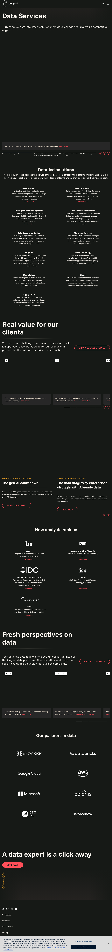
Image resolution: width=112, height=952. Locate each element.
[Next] (108, 153)
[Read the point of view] (77, 694)
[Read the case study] (26, 380)
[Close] (108, 943)
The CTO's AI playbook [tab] (79, 721)
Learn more (29, 201)
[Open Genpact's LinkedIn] (12, 909)
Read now (68, 509)
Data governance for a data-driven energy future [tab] (79, 154)
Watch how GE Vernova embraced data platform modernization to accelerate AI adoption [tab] (49, 154)
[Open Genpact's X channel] (3, 909)
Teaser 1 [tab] (67, 407)
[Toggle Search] (103, 4)
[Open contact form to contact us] (12, 865)
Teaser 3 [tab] (73, 407)
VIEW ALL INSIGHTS (94, 661)
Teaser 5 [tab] (98, 407)
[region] (56, 944)
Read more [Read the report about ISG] (29, 559)
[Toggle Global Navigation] (108, 4)
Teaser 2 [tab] (98, 515)
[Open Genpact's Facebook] (7, 909)
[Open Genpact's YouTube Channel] (16, 909)
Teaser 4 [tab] (92, 407)
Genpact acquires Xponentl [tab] (10, 154)
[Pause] (100, 153)
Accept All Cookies (83, 947)
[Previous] (104, 153)
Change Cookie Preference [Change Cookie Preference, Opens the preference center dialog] (83, 941)
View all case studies (92, 347)
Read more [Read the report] (83, 559)
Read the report (17, 505)
